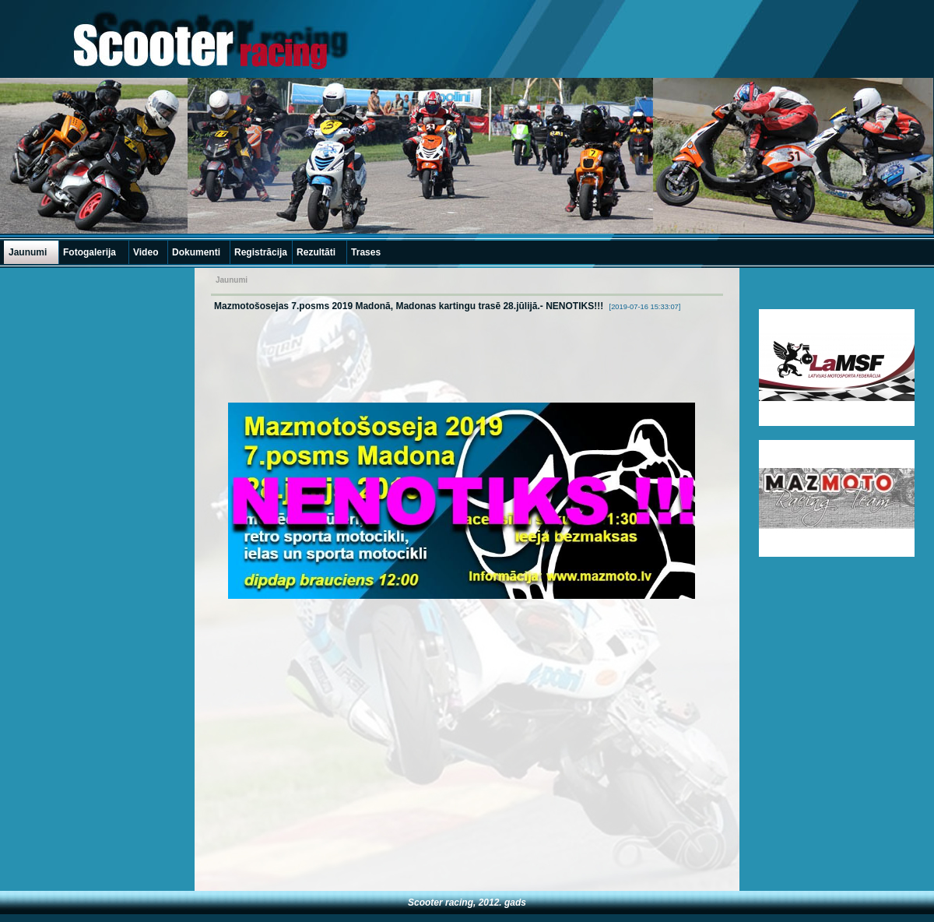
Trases (366, 252)
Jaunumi (28, 252)
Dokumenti (196, 252)
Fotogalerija (89, 252)
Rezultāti (316, 252)
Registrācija (260, 252)
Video (145, 252)
